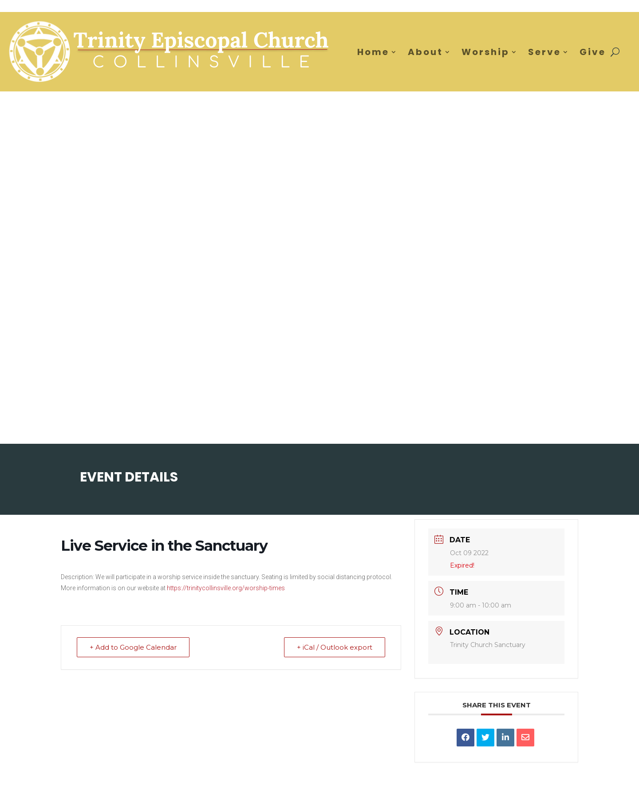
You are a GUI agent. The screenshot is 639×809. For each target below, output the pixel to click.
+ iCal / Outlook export (334, 647)
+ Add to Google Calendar (133, 647)
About (425, 52)
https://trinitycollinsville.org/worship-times (226, 588)
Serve (544, 52)
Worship (485, 52)
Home (373, 52)
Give (593, 52)
